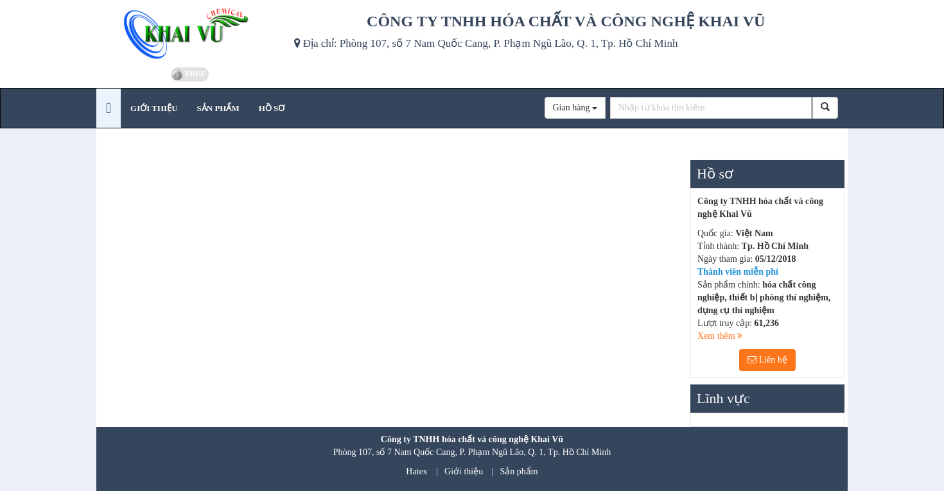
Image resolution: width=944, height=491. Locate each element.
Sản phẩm (519, 471)
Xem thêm (719, 336)
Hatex (416, 471)
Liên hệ (767, 360)
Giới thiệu (463, 471)
